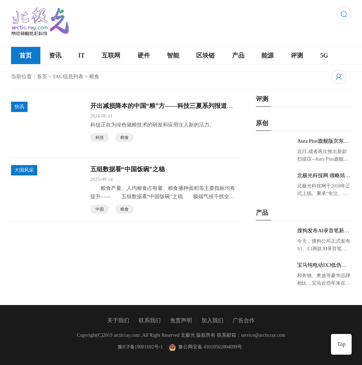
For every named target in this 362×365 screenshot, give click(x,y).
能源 (267, 55)
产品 (238, 55)
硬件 (144, 55)
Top (341, 344)
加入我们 (212, 320)
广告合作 (244, 320)
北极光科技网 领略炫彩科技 (323, 176)
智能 (173, 55)
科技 (99, 137)
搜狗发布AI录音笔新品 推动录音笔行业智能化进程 (323, 231)
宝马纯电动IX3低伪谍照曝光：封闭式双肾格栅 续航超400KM (323, 265)
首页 (25, 55)
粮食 (124, 137)
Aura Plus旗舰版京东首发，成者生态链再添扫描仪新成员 (323, 141)
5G (324, 55)
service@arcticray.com (263, 335)
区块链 (205, 55)
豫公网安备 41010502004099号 (205, 346)
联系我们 (150, 320)
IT (81, 55)
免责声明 (181, 320)
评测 (297, 55)
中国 (99, 209)
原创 (262, 123)
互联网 (111, 55)
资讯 (55, 55)
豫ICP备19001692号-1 (140, 346)
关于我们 (118, 320)
